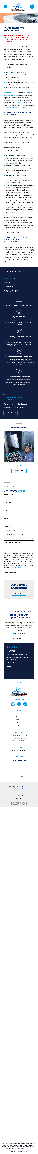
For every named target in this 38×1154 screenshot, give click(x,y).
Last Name (8, 503)
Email (6, 519)
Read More (11, 667)
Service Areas (18, 723)
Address (7, 527)
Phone (6, 511)
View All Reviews (19, 638)
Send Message (11, 573)
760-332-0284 (19, 760)
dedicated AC (11, 93)
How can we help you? (13, 542)
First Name (8, 495)
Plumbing (19, 717)
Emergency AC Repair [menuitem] (11, 291)
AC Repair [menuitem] (7, 283)
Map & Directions (19, 741)
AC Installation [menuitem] (8, 287)
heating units (18, 103)
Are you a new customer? (15, 534)
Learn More (19, 593)
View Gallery (19, 471)
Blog (19, 726)
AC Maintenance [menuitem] (9, 278)
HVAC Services (19, 720)
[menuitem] (19, 792)
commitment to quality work (17, 107)
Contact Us (19, 776)
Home (19, 714)
